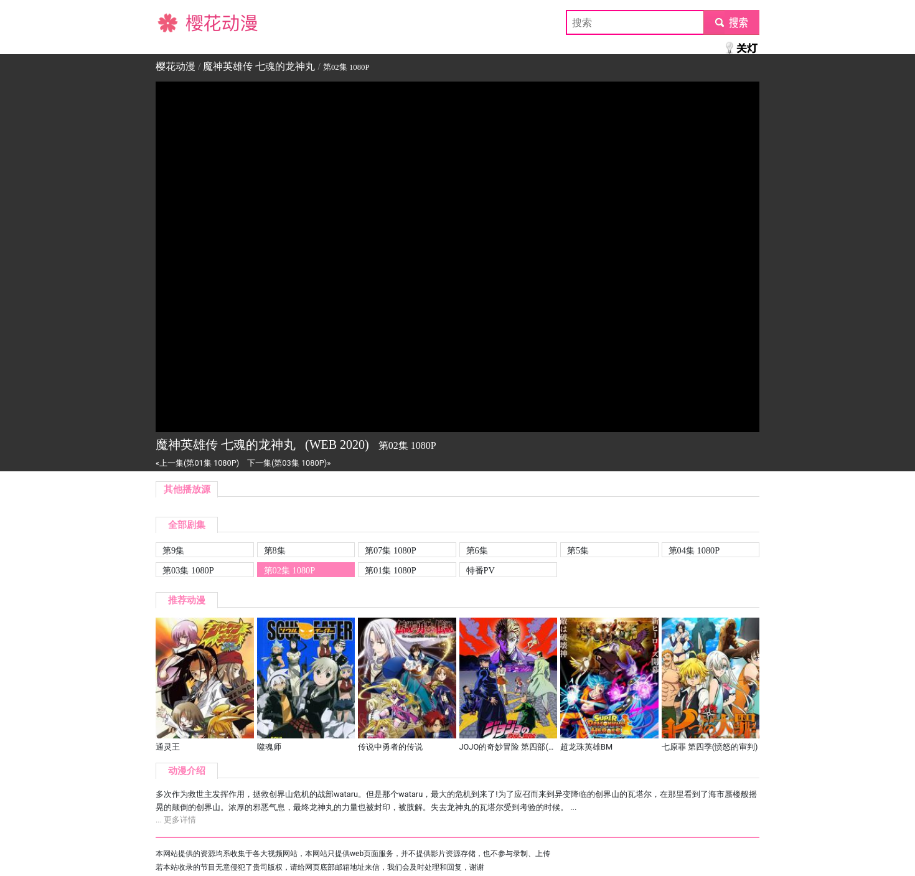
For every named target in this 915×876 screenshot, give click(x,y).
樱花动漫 (175, 22)
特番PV (480, 570)
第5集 (578, 550)
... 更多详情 (176, 819)
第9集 (173, 550)
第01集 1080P (390, 570)
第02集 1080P (290, 570)
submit (731, 22)
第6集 (477, 550)
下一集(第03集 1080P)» (289, 463)
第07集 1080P (390, 550)
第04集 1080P (694, 550)
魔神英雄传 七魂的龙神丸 (259, 66)
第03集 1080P (188, 570)
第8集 (275, 550)
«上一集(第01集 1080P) (197, 463)
